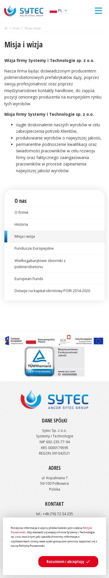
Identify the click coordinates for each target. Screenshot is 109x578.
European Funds (29, 278)
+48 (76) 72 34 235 (58, 513)
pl (57, 10)
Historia (21, 224)
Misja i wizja (25, 236)
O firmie (21, 212)
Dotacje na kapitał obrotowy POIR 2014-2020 (52, 290)
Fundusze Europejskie (34, 248)
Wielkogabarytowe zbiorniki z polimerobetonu (40, 263)
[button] (68, 561)
